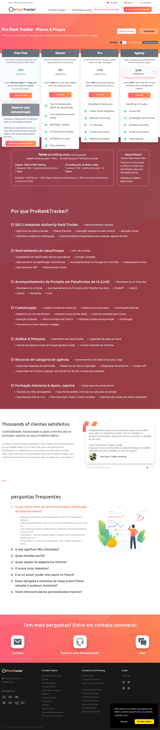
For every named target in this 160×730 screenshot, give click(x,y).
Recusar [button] (124, 722)
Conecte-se (146, 2)
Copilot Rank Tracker (90, 700)
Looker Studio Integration (52, 690)
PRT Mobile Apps (48, 683)
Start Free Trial (20, 95)
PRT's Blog (126, 676)
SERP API (45, 694)
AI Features (149, 31)
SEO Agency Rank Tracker (52, 676)
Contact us (125, 178)
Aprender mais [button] (121, 715)
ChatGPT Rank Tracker (90, 697)
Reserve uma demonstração (21, 143)
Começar (60, 94)
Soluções (45, 679)
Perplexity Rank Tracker (91, 712)
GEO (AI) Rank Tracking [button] (82, 10)
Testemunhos (47, 701)
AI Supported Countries (91, 679)
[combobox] (139, 72)
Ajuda (128, 2)
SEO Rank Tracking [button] (56, 10)
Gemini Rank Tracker (90, 704)
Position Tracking (48, 687)
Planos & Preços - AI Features (93, 683)
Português (112, 2)
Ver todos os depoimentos (98, 467)
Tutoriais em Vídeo (49, 697)
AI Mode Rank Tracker (90, 693)
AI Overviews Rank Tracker (92, 690)
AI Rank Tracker (88, 676)
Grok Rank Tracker (89, 708)
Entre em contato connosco (52, 716)
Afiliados (45, 705)
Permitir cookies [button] (144, 722)
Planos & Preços (48, 709)
